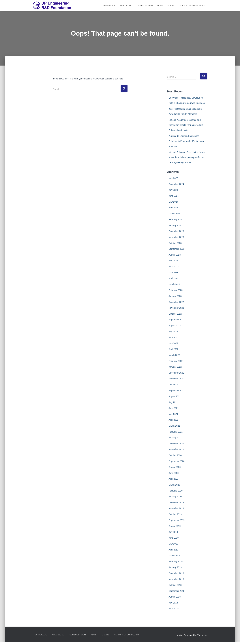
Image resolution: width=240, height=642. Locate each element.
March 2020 (174, 485)
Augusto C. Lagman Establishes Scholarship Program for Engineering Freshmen (186, 141)
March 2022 (174, 355)
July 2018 (173, 603)
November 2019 (176, 508)
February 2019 (176, 561)
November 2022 (176, 308)
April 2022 (173, 349)
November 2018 (176, 579)
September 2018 (177, 591)
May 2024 (173, 202)
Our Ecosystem (145, 5)
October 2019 (175, 514)
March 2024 (174, 213)
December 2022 (176, 302)
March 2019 (174, 555)
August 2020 (175, 467)
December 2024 (176, 184)
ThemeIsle (202, 635)
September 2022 (177, 319)
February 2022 (176, 361)
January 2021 (175, 437)
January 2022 (175, 367)
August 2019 (175, 526)
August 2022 (175, 325)
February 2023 (176, 290)
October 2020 (175, 455)
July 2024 (173, 190)
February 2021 (176, 432)
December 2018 (176, 573)
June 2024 (174, 196)
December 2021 (176, 373)
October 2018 (175, 585)
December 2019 (176, 502)
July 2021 (173, 402)
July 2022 (173, 331)
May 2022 (173, 343)
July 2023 (173, 260)
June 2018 (174, 608)
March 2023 (174, 284)
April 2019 (173, 549)
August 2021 (175, 396)
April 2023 (173, 278)
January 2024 (175, 225)
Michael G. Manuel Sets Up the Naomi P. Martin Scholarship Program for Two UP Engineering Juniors (187, 157)
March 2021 (174, 426)
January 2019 (175, 567)
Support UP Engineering (192, 5)
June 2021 (174, 408)
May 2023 (173, 272)
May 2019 (173, 544)
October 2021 (175, 384)
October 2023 (175, 243)
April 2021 (173, 420)
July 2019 (173, 532)
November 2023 (176, 237)
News (160, 5)
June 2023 (174, 266)
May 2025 (173, 178)
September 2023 (177, 249)
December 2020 (176, 443)
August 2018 (175, 597)
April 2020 (173, 479)
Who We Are (109, 5)
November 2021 (176, 378)
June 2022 (174, 337)
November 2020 (176, 449)
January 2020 (175, 496)
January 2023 (175, 296)
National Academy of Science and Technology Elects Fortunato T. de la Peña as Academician (186, 125)
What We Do (126, 5)
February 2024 (176, 219)
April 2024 (173, 207)
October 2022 (175, 314)
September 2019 (177, 520)
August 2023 (175, 255)
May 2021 (173, 414)
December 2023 (176, 231)
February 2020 (176, 491)
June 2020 (174, 473)
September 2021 (177, 390)
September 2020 (177, 461)
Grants (171, 5)
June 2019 (174, 538)
